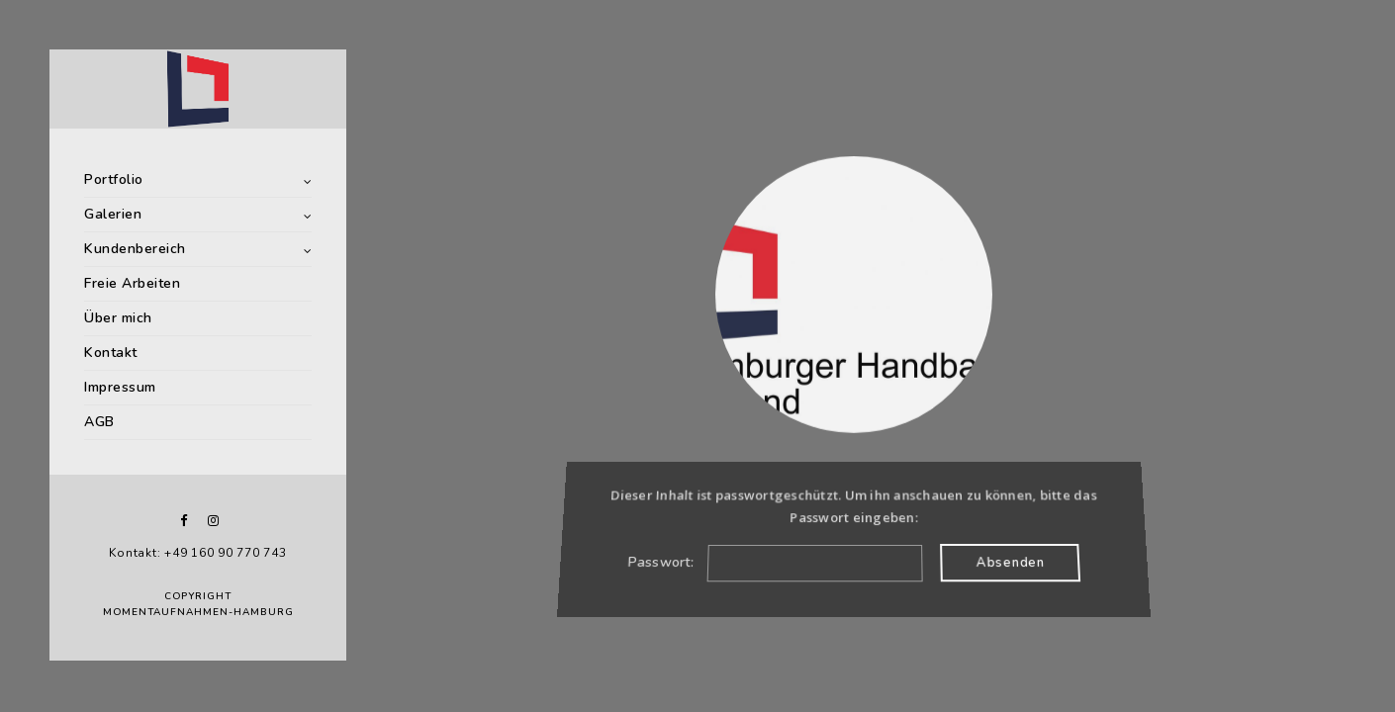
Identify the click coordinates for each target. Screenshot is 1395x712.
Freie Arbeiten (132, 283)
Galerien (112, 214)
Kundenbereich (135, 248)
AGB (99, 421)
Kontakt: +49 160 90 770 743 (197, 553)
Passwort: (774, 562)
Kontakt (111, 352)
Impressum (120, 387)
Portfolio (113, 179)
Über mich (118, 318)
